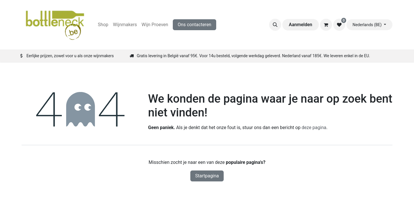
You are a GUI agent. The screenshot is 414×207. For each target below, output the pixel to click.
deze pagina (314, 127)
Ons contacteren (194, 24)
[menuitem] (102, 24)
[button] (275, 25)
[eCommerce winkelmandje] (326, 25)
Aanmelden (300, 24)
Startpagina (207, 176)
